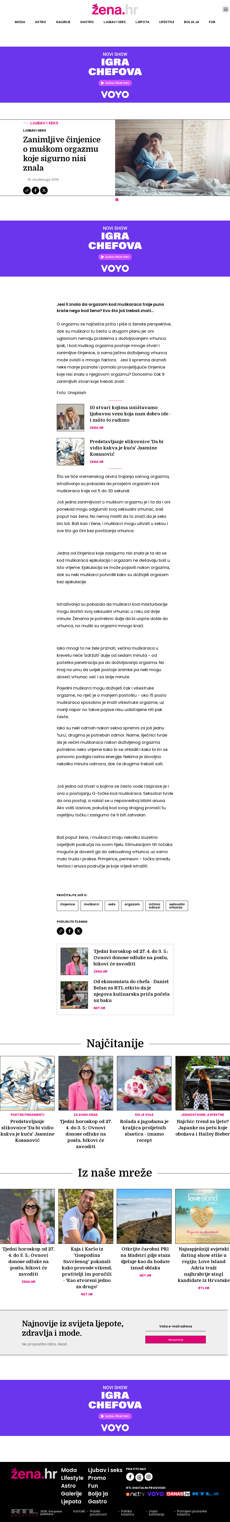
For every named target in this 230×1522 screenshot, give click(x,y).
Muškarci (91, 904)
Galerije (63, 22)
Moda (20, 22)
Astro (40, 22)
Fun (212, 22)
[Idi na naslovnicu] (115, 14)
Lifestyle (166, 22)
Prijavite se (175, 1339)
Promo (97, 1478)
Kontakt (79, 1511)
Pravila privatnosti (98, 1513)
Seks (112, 904)
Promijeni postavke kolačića (192, 1513)
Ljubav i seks (115, 22)
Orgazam (132, 904)
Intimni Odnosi (154, 906)
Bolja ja (191, 22)
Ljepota (142, 22)
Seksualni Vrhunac (177, 906)
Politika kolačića (127, 1513)
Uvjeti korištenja (156, 1513)
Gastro (87, 22)
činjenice (67, 904)
